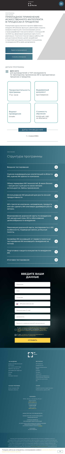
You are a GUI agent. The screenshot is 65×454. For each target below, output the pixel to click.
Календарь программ (13, 375)
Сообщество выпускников (42, 379)
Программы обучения (13, 389)
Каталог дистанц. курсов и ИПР (43, 389)
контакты (32, 396)
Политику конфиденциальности (39, 446)
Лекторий (38, 372)
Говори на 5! (38, 374)
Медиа (9, 374)
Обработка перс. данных (13, 368)
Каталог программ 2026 (13, 388)
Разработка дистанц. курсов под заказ (44, 388)
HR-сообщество (39, 363)
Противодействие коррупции (15, 370)
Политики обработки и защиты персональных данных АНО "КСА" (32, 330)
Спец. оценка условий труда (14, 366)
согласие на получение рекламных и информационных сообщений (30, 335)
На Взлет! (38, 370)
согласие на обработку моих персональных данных (32, 328)
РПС (37, 380)
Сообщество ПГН (39, 365)
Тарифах (40, 425)
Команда (10, 372)
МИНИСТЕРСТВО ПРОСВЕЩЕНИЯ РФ (32, 413)
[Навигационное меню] (61, 4)
